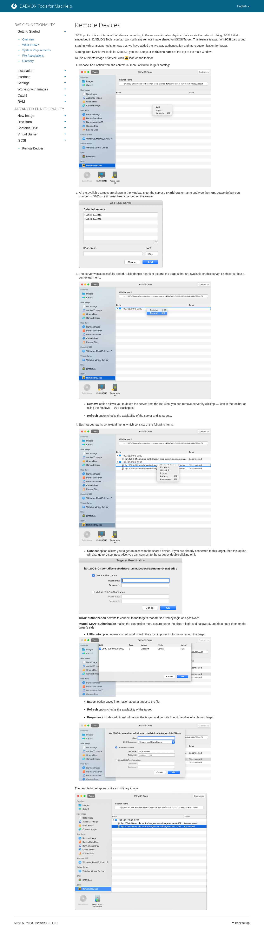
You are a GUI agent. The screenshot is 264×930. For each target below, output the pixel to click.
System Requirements (36, 50)
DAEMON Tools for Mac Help (46, 6)
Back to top (242, 923)
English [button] (243, 6)
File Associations (33, 55)
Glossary (28, 61)
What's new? (30, 44)
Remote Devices (33, 148)
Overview (28, 39)
